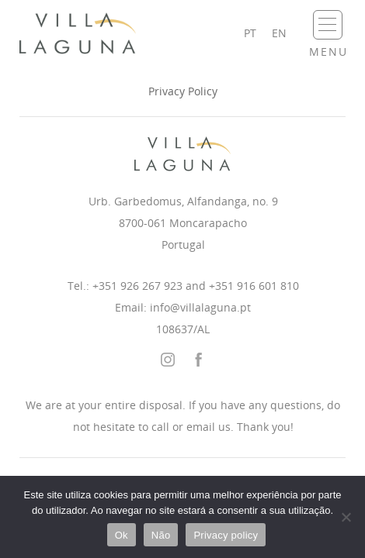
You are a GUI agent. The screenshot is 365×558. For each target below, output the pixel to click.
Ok (121, 535)
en (279, 33)
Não (161, 535)
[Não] (345, 517)
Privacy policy (225, 535)
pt (250, 33)
